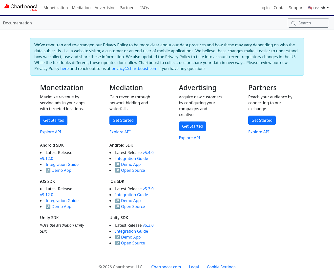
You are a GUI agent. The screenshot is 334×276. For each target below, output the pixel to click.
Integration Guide (62, 164)
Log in (264, 7)
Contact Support (289, 7)
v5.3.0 (148, 188)
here (64, 68)
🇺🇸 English (317, 7)
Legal (194, 267)
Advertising (105, 7)
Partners (127, 7)
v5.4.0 (148, 152)
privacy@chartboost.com (134, 68)
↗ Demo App (58, 170)
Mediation (81, 7)
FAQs (144, 7)
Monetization (55, 7)
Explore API (50, 132)
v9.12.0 (46, 158)
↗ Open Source (130, 170)
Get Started (53, 120)
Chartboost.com (166, 267)
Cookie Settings (221, 267)
